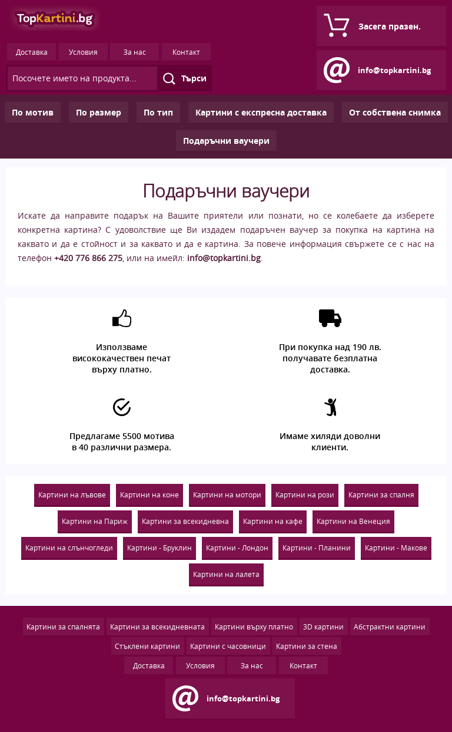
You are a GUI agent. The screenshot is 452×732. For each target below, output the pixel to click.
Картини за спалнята (63, 626)
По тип (158, 112)
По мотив (33, 112)
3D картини (323, 626)
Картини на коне (149, 494)
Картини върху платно (254, 626)
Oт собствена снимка (395, 112)
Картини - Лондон (237, 547)
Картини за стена (306, 646)
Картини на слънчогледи (69, 547)
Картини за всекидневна (185, 521)
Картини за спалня (381, 494)
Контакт (186, 52)
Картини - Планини (316, 547)
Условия (83, 52)
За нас (135, 52)
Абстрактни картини (390, 626)
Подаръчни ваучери (226, 140)
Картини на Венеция (353, 521)
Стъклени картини (147, 646)
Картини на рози (304, 494)
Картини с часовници (228, 646)
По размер (98, 112)
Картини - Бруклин (159, 547)
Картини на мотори (227, 494)
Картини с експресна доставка (261, 112)
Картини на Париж (95, 521)
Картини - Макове (396, 547)
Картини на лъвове (72, 494)
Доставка (32, 52)
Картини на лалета (226, 574)
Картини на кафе (273, 521)
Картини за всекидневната (157, 626)
